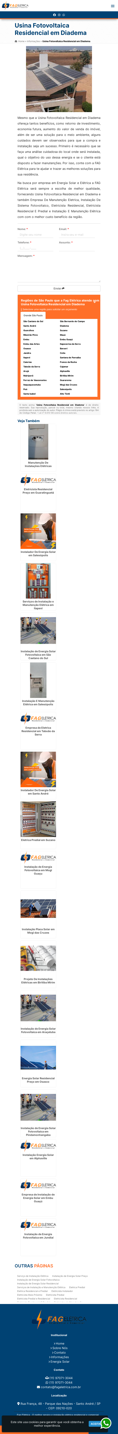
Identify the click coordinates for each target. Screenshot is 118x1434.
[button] (112, 6)
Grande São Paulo (33, 315)
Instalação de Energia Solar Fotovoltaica (38, 1279)
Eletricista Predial (55, 1294)
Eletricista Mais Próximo (29, 1294)
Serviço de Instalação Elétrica (32, 1276)
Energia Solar (60, 1361)
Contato (60, 1352)
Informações (60, 1357)
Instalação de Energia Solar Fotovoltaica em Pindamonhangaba (38, 1131)
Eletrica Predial (77, 1287)
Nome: (23, 229)
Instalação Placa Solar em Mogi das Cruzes (38, 931)
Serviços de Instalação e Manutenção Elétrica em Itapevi (38, 605)
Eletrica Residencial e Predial (32, 1291)
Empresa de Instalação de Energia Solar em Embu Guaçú (38, 1198)
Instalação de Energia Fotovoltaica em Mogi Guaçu (38, 870)
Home (60, 1343)
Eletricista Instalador (62, 1291)
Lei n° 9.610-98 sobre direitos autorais (58, 413)
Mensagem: (26, 255)
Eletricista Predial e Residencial (33, 1298)
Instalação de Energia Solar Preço (70, 1276)
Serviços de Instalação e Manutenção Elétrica (41, 1287)
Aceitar (96, 1423)
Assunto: (66, 242)
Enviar (59, 288)
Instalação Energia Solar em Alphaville (38, 1156)
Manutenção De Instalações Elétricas (38, 464)
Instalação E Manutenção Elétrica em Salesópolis (38, 702)
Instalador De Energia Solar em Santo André (38, 792)
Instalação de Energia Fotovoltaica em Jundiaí (38, 1235)
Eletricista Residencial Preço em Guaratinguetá (38, 491)
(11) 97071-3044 (61, 1378)
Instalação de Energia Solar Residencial (38, 1283)
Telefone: (24, 242)
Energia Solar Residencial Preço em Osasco (38, 1080)
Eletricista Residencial (65, 1298)
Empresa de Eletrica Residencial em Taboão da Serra (38, 731)
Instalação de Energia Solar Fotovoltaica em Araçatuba (38, 1030)
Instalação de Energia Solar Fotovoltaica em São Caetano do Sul (38, 655)
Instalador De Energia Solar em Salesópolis (38, 553)
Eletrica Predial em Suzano (38, 840)
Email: (64, 229)
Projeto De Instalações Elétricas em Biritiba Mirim (38, 980)
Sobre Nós (59, 1348)
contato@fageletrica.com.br (61, 1387)
